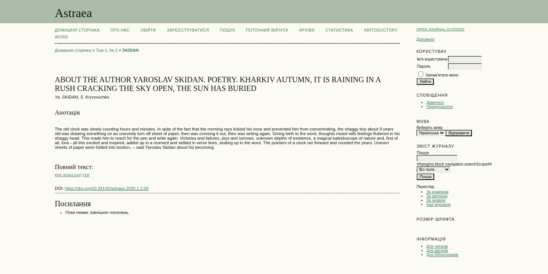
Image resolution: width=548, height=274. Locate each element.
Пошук (227, 30)
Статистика (339, 30)
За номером (437, 192)
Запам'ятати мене (441, 75)
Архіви (307, 30)
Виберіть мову (429, 128)
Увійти (148, 30)
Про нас (120, 30)
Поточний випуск (267, 30)
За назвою (435, 200)
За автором (436, 196)
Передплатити (439, 107)
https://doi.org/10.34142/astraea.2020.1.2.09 (106, 188)
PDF (86, 175)
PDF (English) (68, 175)
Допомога (425, 39)
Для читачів (437, 246)
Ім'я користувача (432, 59)
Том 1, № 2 (107, 50)
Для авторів (437, 251)
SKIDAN (131, 50)
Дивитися (435, 102)
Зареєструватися (188, 30)
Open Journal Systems (440, 29)
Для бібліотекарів (442, 255)
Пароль (423, 66)
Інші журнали (438, 204)
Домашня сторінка (77, 30)
